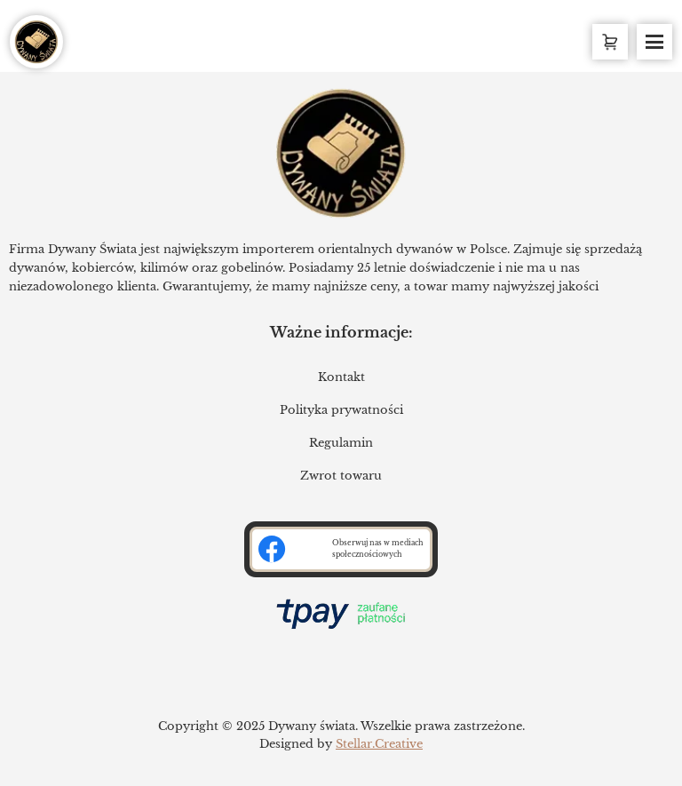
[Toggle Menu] (654, 42)
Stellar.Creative (379, 743)
